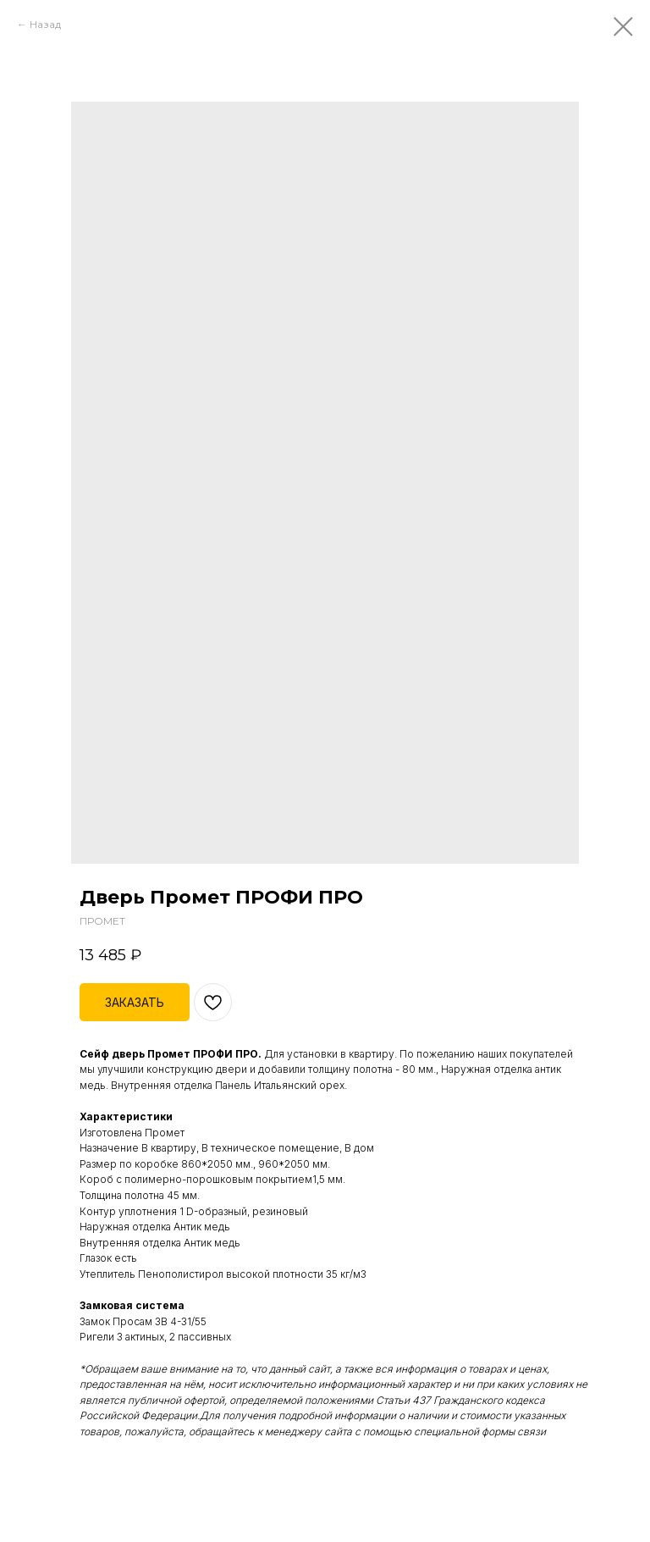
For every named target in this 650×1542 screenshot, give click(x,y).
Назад (45, 24)
